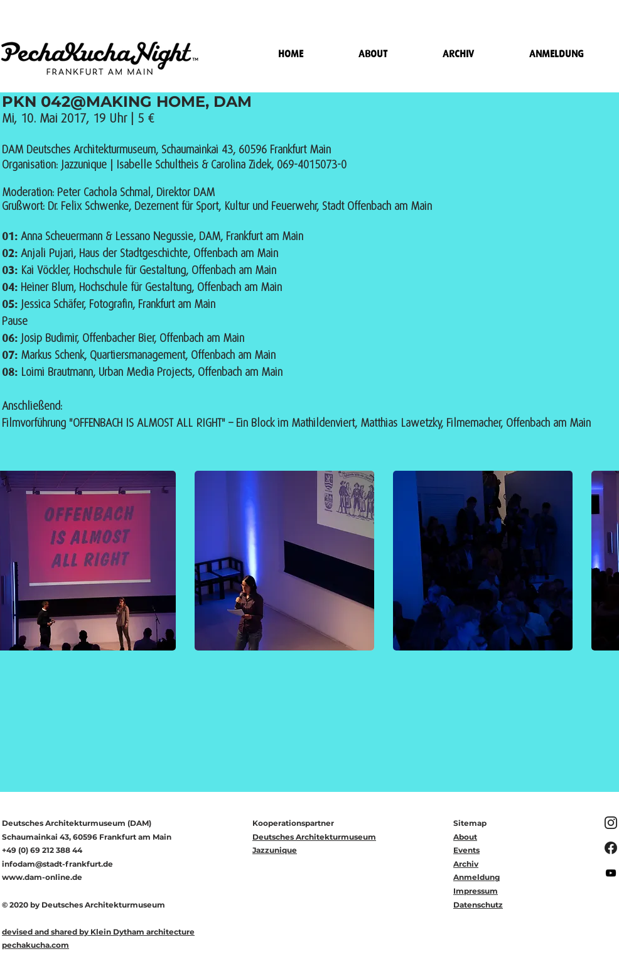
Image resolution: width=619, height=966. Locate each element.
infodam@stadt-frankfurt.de (57, 864)
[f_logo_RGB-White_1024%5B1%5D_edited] (611, 848)
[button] (284, 560)
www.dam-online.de (42, 877)
